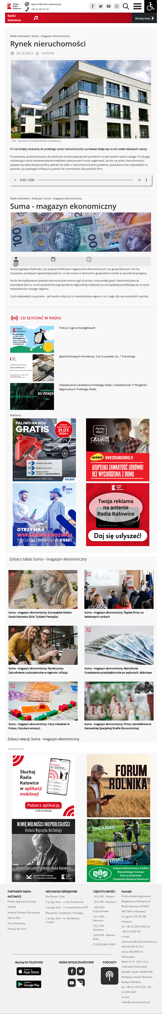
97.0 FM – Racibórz (104, 901)
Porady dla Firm (17, 928)
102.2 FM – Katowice (99, 927)
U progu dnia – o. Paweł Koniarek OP (67, 907)
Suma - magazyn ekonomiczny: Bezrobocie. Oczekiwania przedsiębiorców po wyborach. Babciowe (118, 670)
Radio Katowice (19, 36)
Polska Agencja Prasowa (22, 901)
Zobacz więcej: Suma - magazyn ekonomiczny (43, 738)
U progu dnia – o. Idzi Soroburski (64, 901)
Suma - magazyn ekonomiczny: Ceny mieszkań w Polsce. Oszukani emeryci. (38, 726)
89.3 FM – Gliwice (104, 896)
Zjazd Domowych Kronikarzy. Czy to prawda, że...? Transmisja (97, 356)
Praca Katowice (17, 923)
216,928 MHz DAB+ (104, 944)
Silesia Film (14, 917)
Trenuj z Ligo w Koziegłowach (77, 328)
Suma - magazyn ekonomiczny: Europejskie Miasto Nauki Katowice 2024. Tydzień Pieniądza (40, 615)
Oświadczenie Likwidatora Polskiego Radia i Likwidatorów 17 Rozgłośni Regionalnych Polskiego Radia (103, 387)
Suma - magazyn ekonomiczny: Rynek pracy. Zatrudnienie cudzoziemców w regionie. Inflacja (38, 670)
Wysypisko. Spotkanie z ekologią (64, 912)
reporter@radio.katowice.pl (45, 4)
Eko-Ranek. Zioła (55, 896)
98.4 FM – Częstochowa (101, 909)
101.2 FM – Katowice (99, 918)
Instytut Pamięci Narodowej (24, 912)
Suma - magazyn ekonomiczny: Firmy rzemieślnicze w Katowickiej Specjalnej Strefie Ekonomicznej (117, 726)
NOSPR (12, 906)
